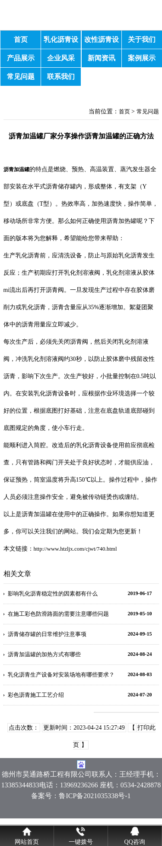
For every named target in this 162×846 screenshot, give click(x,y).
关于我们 (142, 39)
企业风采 (61, 58)
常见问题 (21, 76)
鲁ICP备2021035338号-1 (94, 795)
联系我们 (61, 76)
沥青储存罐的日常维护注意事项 (47, 634)
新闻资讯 (101, 58)
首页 (21, 39)
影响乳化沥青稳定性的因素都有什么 (53, 593)
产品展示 (21, 58)
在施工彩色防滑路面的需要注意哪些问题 (58, 614)
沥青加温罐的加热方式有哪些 (44, 654)
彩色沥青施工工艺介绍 (36, 695)
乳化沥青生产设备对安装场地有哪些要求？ (61, 674)
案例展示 (142, 58)
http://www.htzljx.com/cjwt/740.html (75, 548)
